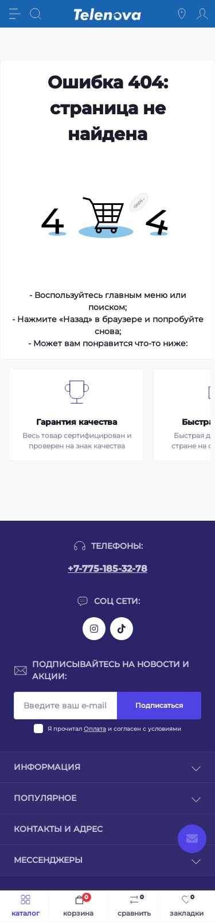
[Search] (35, 14)
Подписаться (159, 705)
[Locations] (181, 14)
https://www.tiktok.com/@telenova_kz (122, 628)
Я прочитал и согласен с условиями (114, 729)
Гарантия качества (76, 422)
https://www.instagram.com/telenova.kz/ (94, 628)
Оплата (95, 729)
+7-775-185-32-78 (107, 568)
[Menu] (15, 14)
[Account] (202, 14)
